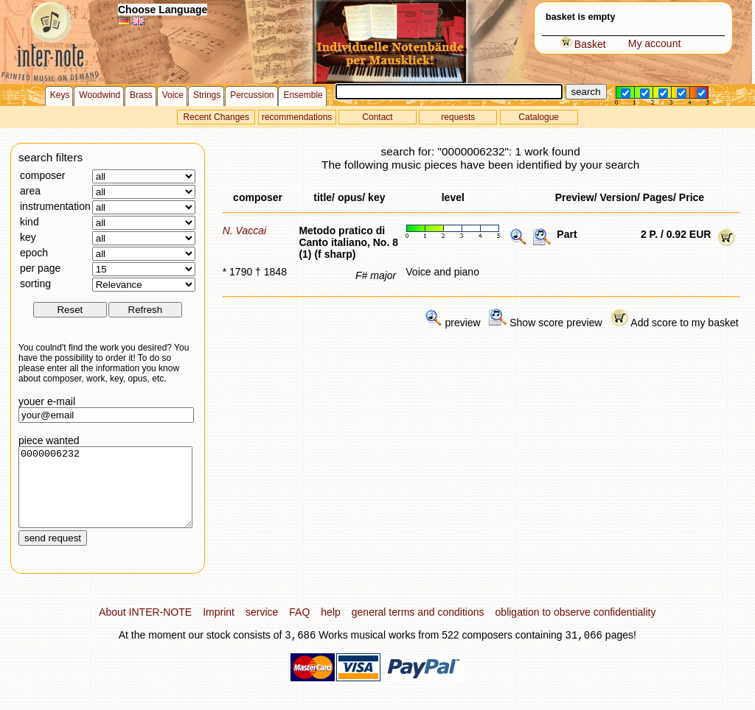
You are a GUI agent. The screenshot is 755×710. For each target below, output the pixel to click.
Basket (583, 44)
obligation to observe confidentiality (575, 627)
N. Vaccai (244, 230)
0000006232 (105, 495)
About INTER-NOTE (145, 627)
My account (654, 43)
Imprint (218, 627)
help (330, 627)
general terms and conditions (418, 627)
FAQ (299, 627)
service (262, 627)
